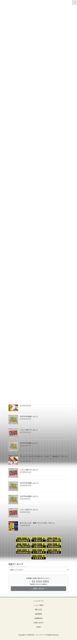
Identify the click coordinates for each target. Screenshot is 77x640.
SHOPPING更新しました (29, 416)
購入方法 (38, 609)
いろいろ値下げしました (29, 430)
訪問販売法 (38, 618)
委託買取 (38, 614)
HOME (38, 627)
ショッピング (39, 601)
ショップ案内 (39, 605)
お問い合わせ (39, 622)
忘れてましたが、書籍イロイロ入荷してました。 (38, 523)
